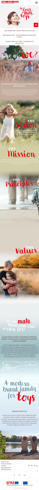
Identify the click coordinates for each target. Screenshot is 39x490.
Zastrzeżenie (5, 462)
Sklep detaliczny (6, 469)
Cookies (3, 465)
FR (34, 465)
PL (37, 465)
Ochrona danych (6, 464)
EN (29, 465)
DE (31, 465)
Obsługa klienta (6, 467)
